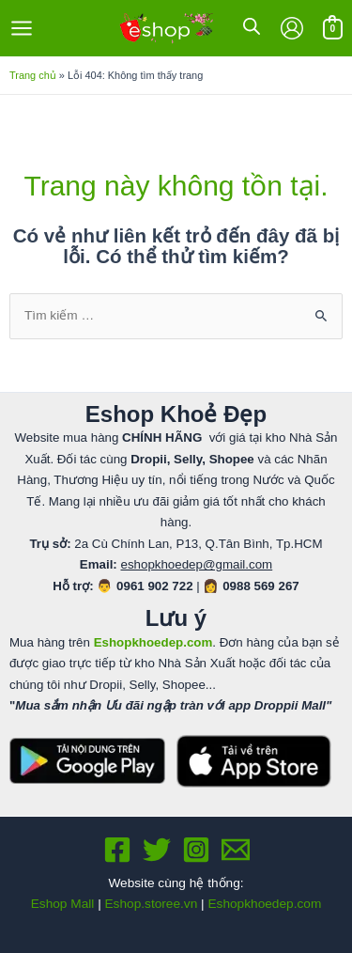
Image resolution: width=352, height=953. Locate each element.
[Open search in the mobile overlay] (251, 26)
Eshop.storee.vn (150, 904)
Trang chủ (32, 75)
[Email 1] (236, 850)
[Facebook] (117, 850)
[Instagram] (196, 850)
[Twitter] (157, 850)
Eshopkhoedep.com (264, 904)
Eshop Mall (63, 904)
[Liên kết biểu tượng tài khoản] (292, 28)
